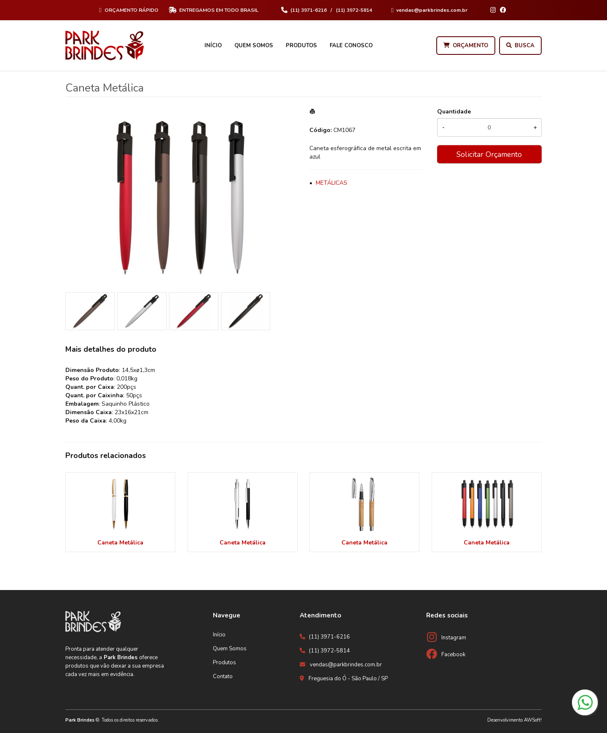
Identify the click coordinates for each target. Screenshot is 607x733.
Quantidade (454, 112)
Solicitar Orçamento (489, 154)
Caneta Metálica (120, 543)
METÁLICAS (331, 183)
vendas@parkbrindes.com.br (346, 664)
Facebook (453, 654)
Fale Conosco (351, 45)
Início (213, 45)
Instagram (453, 637)
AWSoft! (533, 720)
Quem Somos (253, 45)
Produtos (301, 45)
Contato (223, 676)
